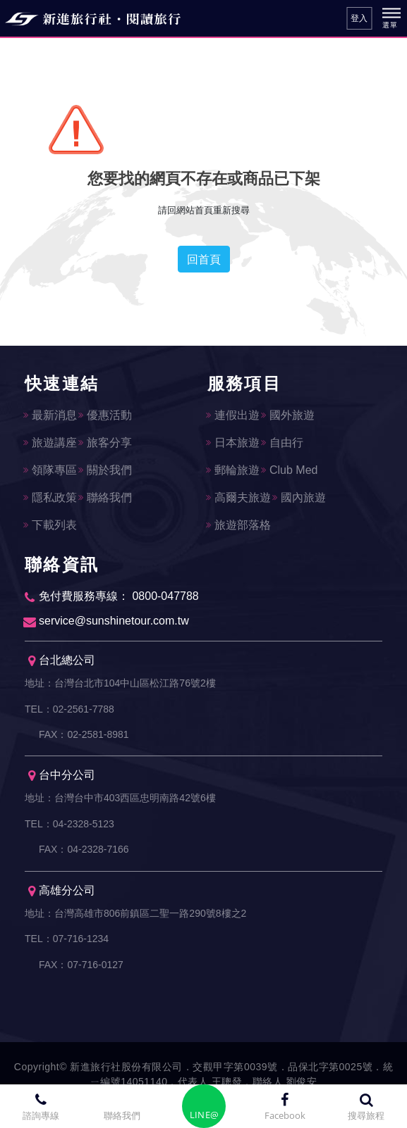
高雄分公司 (61, 893)
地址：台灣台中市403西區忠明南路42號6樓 (120, 799)
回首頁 (204, 259)
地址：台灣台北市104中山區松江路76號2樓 (120, 683)
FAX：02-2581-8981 (84, 735)
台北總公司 (61, 661)
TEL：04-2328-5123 (69, 825)
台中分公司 (61, 777)
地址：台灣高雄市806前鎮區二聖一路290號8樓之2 (135, 915)
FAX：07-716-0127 (81, 967)
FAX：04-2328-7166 (84, 851)
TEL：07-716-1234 (67, 941)
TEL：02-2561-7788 (69, 709)
